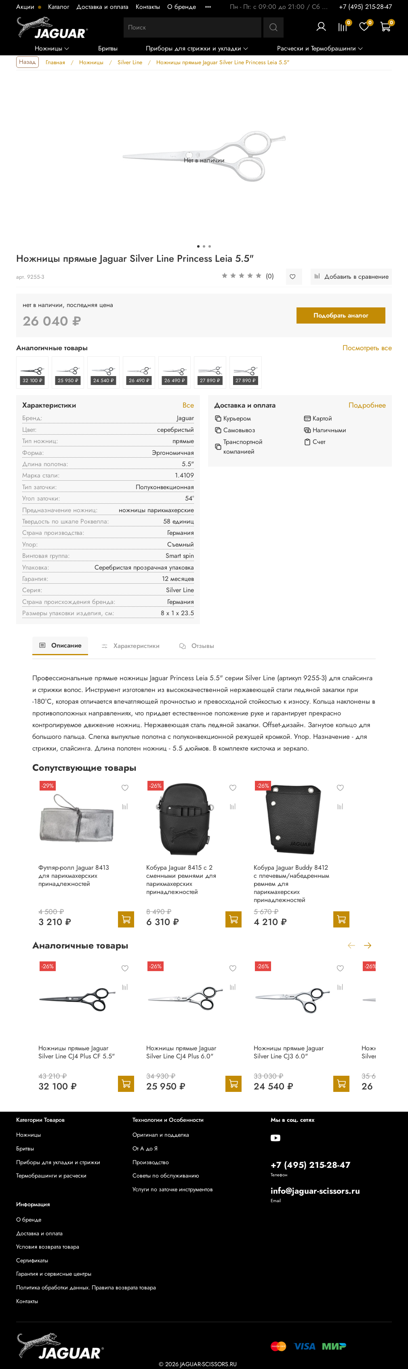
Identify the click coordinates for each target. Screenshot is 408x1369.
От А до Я (145, 1148)
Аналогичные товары (52, 348)
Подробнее (367, 405)
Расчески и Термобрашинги (320, 48)
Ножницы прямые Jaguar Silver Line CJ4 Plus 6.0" (194, 1065)
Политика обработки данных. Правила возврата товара (86, 1287)
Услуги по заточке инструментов (172, 1189)
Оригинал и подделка (160, 1135)
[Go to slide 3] (209, 246)
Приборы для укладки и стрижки (58, 1162)
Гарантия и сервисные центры (53, 1274)
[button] (247, 276)
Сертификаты (32, 1260)
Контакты (148, 6)
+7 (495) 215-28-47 (365, 6)
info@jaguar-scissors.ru (315, 1191)
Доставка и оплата (102, 6)
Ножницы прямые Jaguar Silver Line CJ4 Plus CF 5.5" (75, 1065)
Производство (150, 1162)
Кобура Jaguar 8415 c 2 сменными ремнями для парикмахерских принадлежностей (186, 890)
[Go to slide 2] (204, 246)
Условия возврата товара (47, 1247)
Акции (26, 6)
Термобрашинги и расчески (51, 1175)
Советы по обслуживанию (165, 1175)
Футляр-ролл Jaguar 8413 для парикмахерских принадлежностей (74, 886)
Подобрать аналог (340, 315)
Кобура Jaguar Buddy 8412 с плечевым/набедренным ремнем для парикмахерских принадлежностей (310, 890)
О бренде (181, 6)
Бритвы (108, 48)
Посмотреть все (367, 348)
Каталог (58, 6)
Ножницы (52, 48)
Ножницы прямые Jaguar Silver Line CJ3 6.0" (312, 1065)
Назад (27, 61)
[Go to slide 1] (198, 246)
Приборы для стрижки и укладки (197, 48)
